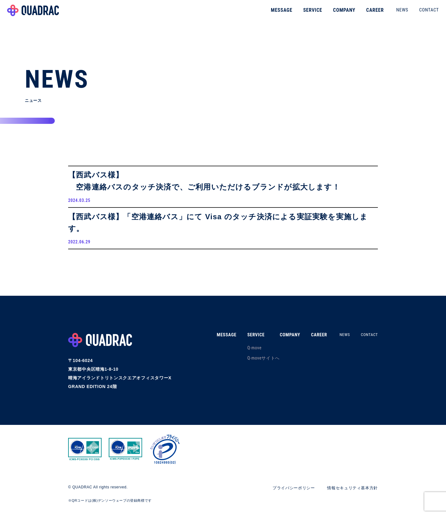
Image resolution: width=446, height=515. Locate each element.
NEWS (394, 13)
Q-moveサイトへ (256, 362)
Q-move (247, 352)
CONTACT (421, 13)
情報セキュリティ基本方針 (350, 492)
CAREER (366, 14)
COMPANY (336, 14)
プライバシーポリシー (288, 492)
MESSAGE (273, 14)
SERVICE (304, 14)
